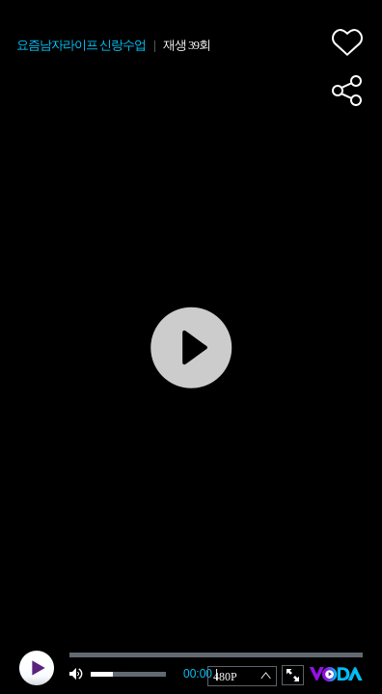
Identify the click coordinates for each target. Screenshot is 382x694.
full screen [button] (293, 675)
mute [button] (77, 674)
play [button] (36, 668)
